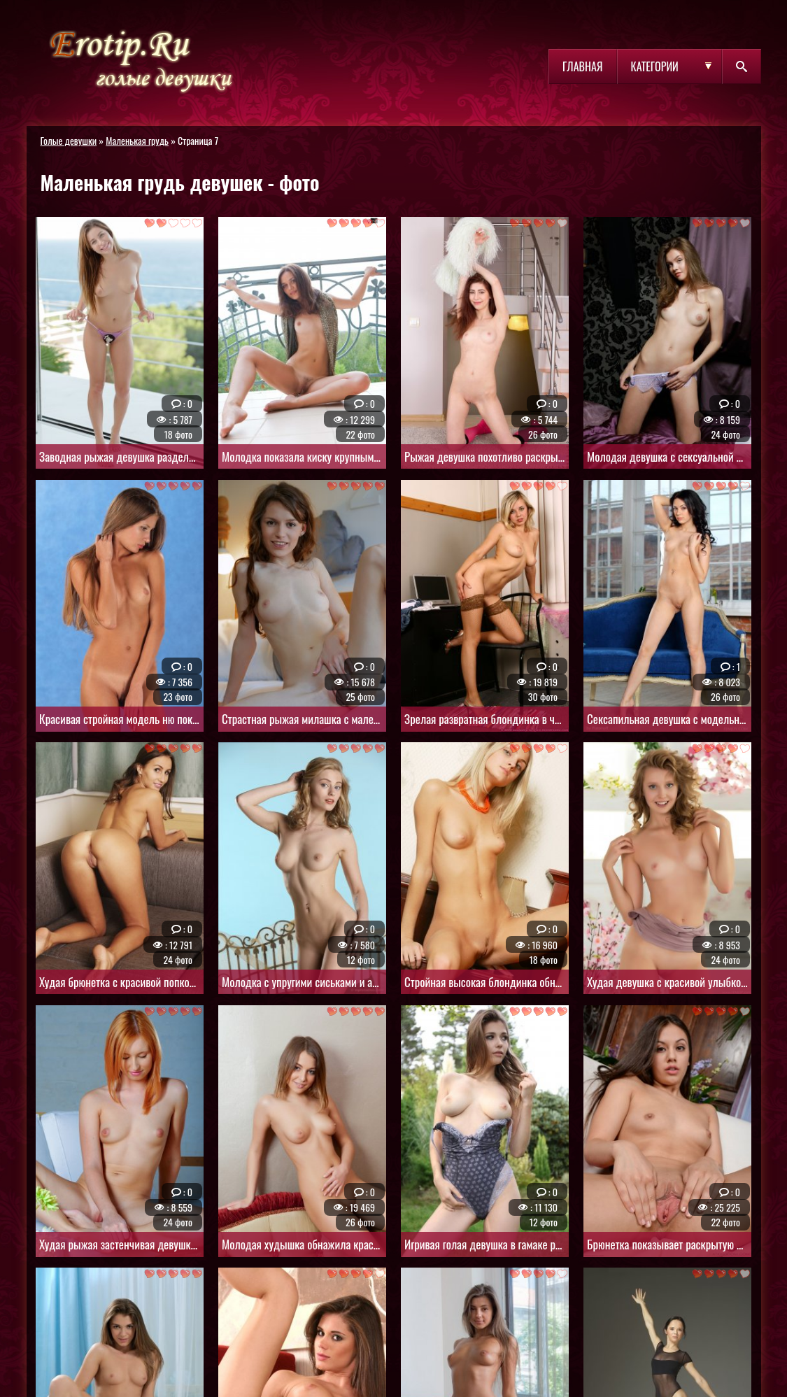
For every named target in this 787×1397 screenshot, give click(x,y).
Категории (655, 66)
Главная (582, 66)
